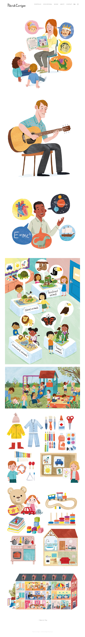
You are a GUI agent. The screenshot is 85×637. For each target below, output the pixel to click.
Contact (69, 4)
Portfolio (37, 4)
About (62, 4)
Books (56, 4)
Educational (47, 4)
